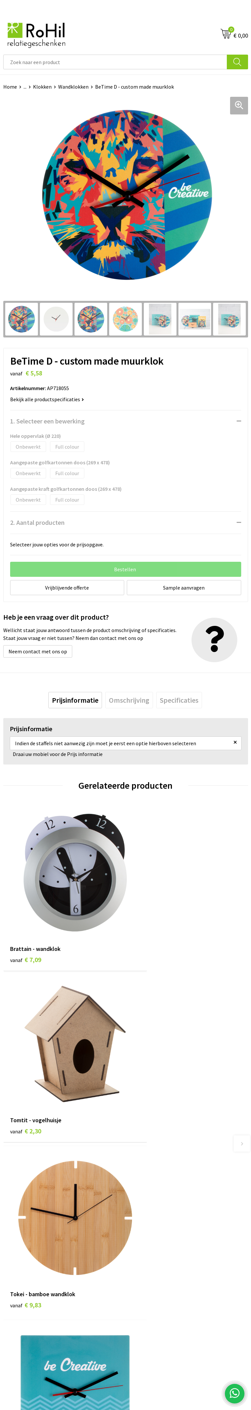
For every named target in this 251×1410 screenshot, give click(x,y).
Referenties (16, 1272)
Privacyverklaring (148, 1263)
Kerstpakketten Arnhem (156, 1205)
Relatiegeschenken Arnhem (160, 1145)
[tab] (75, 700)
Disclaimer (141, 1272)
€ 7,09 (25, 938)
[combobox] (115, 62)
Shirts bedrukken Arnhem (157, 1175)
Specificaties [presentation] (179, 700)
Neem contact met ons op (37, 651)
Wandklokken (73, 86)
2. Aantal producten (37, 522)
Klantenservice (20, 1243)
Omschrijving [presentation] (129, 700)
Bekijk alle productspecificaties (47, 399)
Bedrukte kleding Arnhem (157, 1155)
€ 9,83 (25, 1090)
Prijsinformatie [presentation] (75, 700)
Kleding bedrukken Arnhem (159, 1165)
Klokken (42, 86)
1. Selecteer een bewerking (47, 421)
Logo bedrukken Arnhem (156, 1195)
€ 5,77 (147, 1090)
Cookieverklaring (148, 1252)
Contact (12, 1252)
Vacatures (14, 1263)
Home (10, 86)
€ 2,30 (147, 938)
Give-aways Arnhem (151, 1185)
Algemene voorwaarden (155, 1243)
